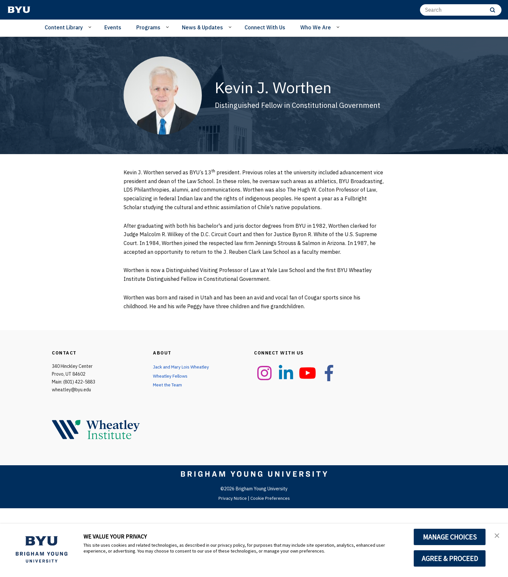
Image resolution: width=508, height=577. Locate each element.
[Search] (460, 10)
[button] (497, 535)
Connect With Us (265, 27)
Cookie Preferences (270, 498)
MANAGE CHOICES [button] (450, 536)
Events (112, 27)
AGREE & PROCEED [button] (450, 558)
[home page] (18, 10)
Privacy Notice (232, 498)
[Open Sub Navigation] (90, 27)
